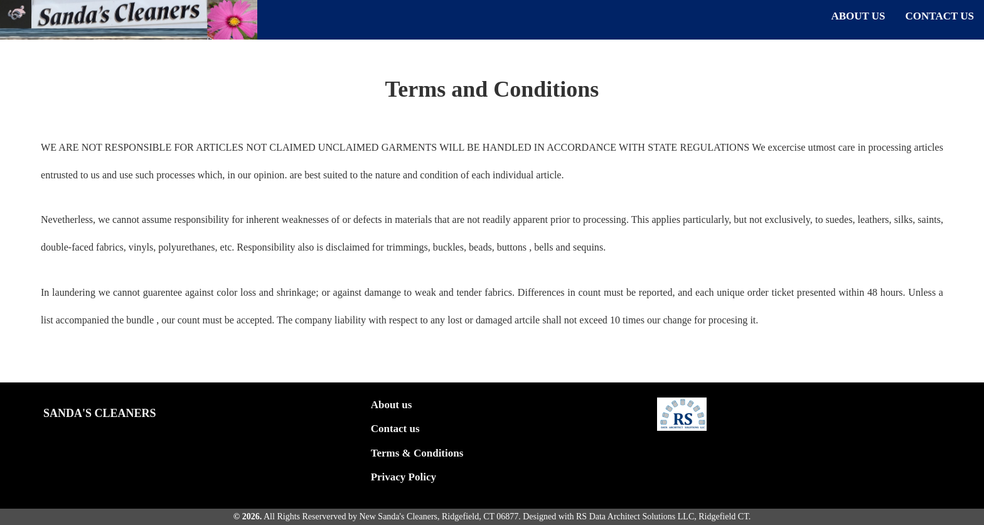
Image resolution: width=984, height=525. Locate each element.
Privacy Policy (403, 477)
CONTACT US (940, 16)
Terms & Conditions (417, 453)
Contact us (395, 429)
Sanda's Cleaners (99, 413)
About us (391, 405)
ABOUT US (858, 16)
